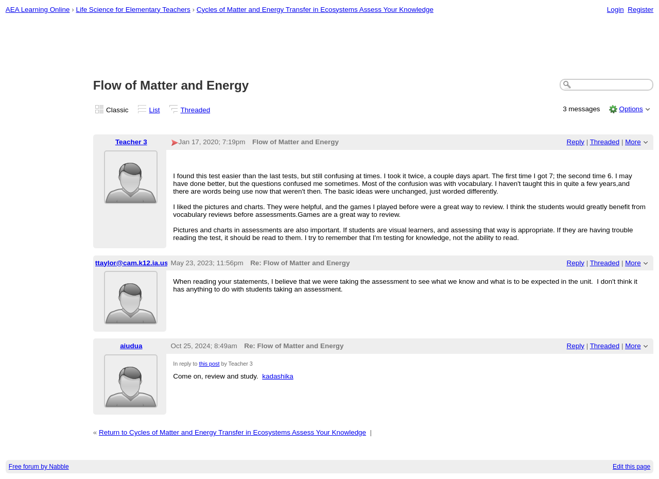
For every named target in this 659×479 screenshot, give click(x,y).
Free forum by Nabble (39, 466)
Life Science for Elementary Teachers (133, 9)
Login (615, 9)
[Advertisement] (329, 47)
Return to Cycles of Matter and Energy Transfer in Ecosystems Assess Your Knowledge (232, 432)
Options (631, 109)
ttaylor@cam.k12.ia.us (131, 263)
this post (209, 364)
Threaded (196, 110)
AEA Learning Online (38, 9)
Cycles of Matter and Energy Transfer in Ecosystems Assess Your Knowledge (315, 9)
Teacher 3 (131, 142)
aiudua (131, 346)
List (154, 110)
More (633, 142)
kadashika (277, 376)
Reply (575, 142)
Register (640, 9)
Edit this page (631, 466)
